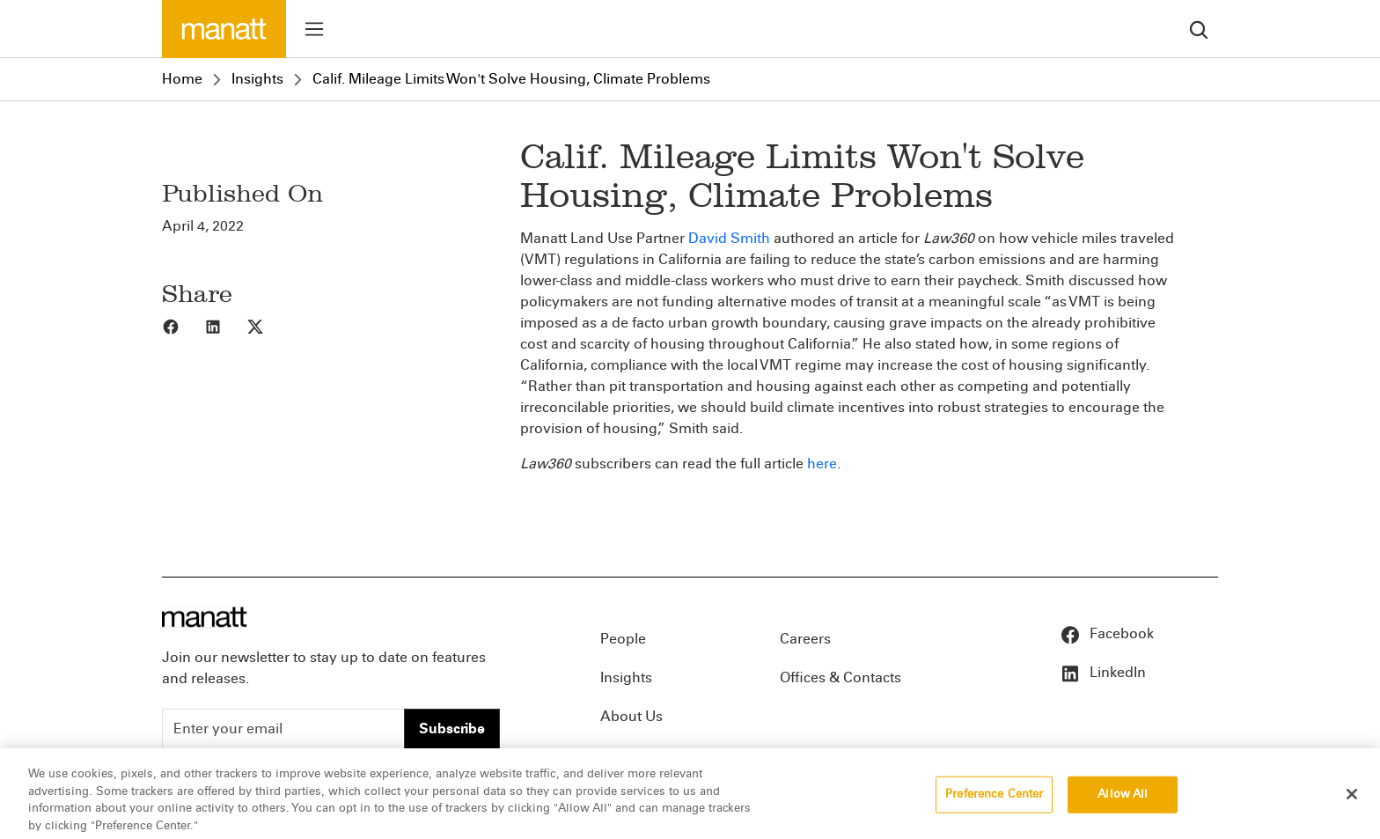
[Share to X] (267, 325)
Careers (805, 638)
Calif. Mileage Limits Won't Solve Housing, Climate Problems (511, 78)
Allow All (1122, 803)
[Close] (1351, 803)
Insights (257, 78)
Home (182, 78)
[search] (1198, 28)
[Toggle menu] (314, 29)
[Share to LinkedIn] (225, 325)
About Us (631, 716)
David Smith (729, 238)
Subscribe (452, 728)
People (623, 638)
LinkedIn (1103, 672)
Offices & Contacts (840, 677)
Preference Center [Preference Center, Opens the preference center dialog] (994, 803)
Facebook (1107, 633)
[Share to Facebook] (183, 325)
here (822, 463)
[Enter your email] (283, 729)
